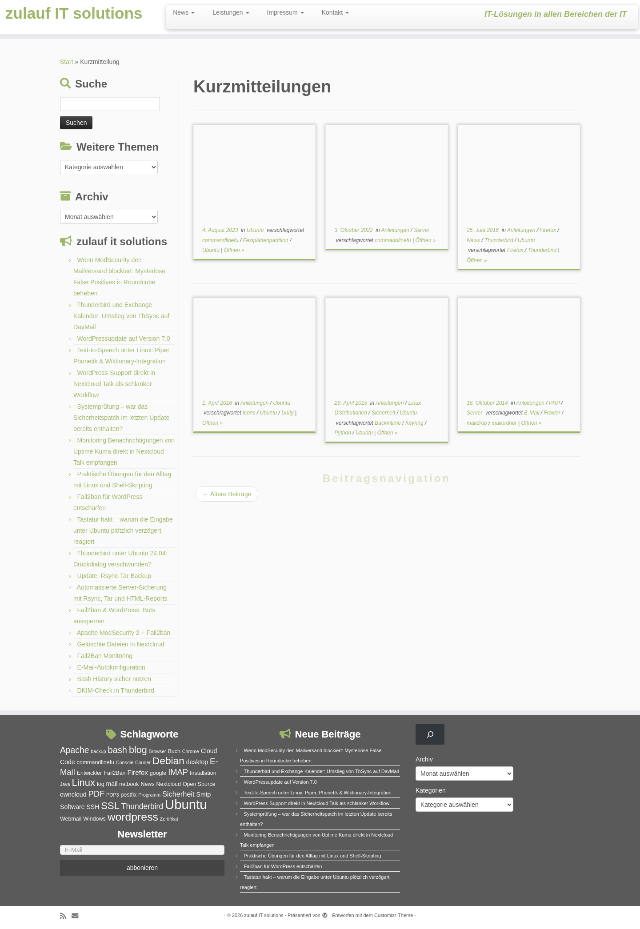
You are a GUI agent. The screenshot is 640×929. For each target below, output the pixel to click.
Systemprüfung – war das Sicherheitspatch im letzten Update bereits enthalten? (121, 417)
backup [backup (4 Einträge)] (98, 751)
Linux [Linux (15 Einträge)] (83, 782)
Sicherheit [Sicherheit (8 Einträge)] (178, 794)
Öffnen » (234, 250)
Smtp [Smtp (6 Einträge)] (203, 794)
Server (421, 230)
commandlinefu (221, 240)
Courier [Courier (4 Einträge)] (143, 762)
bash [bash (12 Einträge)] (117, 750)
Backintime (388, 423)
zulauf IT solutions (73, 26)
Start (66, 61)
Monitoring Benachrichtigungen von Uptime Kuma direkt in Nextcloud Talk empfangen (124, 451)
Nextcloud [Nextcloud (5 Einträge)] (168, 784)
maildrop (477, 423)
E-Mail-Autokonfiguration (111, 667)
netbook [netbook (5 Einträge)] (129, 784)
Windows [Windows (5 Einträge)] (94, 819)
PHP (555, 403)
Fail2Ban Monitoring (105, 655)
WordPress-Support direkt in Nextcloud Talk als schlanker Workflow (114, 384)
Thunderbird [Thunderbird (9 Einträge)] (142, 806)
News (184, 12)
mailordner (505, 423)
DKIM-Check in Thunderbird (115, 690)
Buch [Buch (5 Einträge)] (174, 751)
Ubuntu (256, 230)
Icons (250, 413)
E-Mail (532, 413)
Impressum (285, 12)
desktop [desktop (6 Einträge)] (197, 762)
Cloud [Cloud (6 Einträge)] (209, 750)
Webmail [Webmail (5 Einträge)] (70, 819)
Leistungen (230, 12)
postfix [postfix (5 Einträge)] (128, 795)
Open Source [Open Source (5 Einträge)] (199, 784)
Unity (288, 413)
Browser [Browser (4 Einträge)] (157, 751)
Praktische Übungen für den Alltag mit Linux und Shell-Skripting (312, 855)
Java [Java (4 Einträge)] (65, 784)
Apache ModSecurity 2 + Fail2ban (124, 632)
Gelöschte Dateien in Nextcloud (120, 644)
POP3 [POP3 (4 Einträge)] (112, 794)
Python (344, 433)
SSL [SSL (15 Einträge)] (110, 805)
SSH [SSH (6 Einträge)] (92, 806)
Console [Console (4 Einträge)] (124, 762)
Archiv (424, 759)
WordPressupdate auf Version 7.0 (123, 338)
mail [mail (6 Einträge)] (112, 783)
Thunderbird (499, 240)
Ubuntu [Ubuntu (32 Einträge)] (186, 804)
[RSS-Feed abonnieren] (66, 916)
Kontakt (335, 12)
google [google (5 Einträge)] (158, 773)
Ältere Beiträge (227, 494)
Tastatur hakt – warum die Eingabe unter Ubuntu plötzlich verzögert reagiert (123, 530)
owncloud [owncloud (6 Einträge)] (73, 794)
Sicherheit (384, 413)
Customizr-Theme (393, 915)
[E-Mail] (142, 850)
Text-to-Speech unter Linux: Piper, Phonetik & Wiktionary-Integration (318, 792)
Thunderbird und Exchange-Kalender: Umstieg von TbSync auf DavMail (121, 316)
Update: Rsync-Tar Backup (114, 575)
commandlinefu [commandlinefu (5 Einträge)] (96, 762)
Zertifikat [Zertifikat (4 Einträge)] (169, 818)
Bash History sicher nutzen (114, 678)
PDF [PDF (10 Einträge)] (96, 793)
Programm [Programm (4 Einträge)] (149, 794)
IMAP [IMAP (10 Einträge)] (178, 772)
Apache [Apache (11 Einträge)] (74, 750)
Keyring (415, 423)
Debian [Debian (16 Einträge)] (168, 760)
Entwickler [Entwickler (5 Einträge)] (89, 773)
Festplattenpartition (266, 240)
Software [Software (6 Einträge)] (72, 806)
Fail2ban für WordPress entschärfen (283, 866)
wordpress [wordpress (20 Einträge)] (133, 817)
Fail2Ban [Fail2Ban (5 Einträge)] (114, 773)
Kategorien (431, 790)
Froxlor (553, 413)
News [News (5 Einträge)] (147, 784)
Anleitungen (396, 230)
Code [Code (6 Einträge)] (67, 762)
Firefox (548, 230)
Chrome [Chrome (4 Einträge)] (190, 751)
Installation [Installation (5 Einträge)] (203, 773)
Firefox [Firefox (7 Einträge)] (137, 772)
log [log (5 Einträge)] (100, 784)
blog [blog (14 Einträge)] (138, 749)
